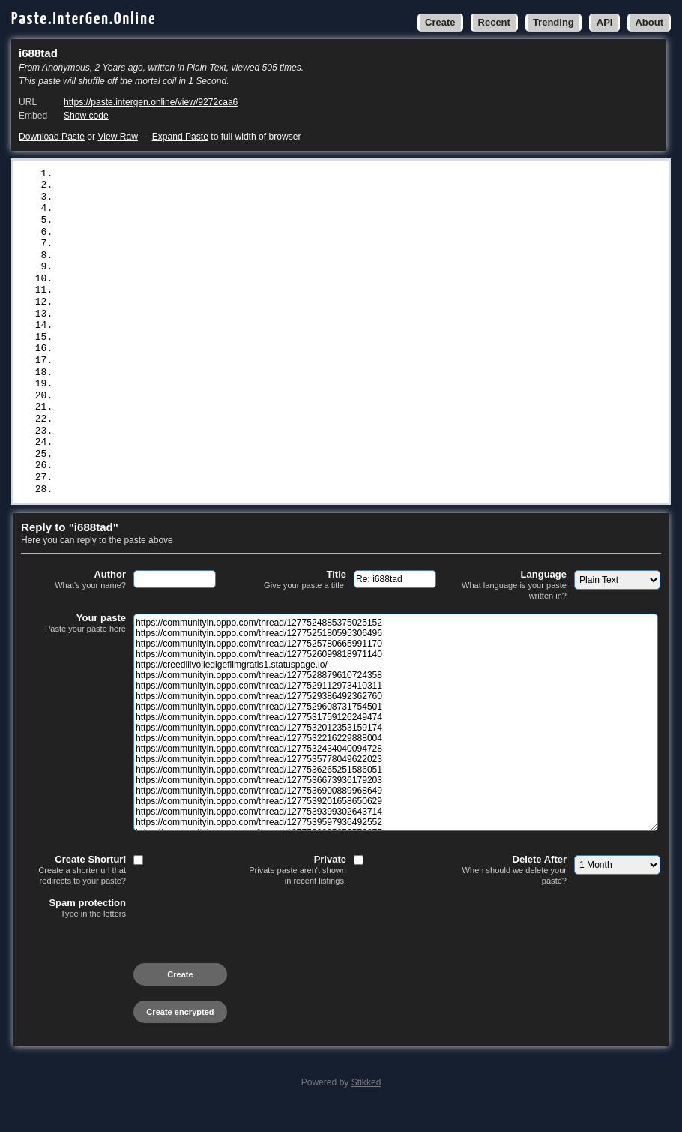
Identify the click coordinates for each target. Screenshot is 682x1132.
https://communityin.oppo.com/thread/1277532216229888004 (219, 310)
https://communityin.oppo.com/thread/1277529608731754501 (219, 273)
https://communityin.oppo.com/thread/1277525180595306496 (219, 186)
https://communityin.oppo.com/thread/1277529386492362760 (219, 261)
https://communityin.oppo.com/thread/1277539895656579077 (219, 422)
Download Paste (52, 136)
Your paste (73, 644)
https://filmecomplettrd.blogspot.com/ (166, 448)
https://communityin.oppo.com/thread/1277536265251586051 (219, 348)
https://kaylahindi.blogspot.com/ (152, 497)
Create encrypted (180, 1032)
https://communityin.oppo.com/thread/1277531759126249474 (219, 286)
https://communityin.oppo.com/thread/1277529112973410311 (219, 248)
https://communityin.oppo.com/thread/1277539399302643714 (219, 397)
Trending (553, 22)
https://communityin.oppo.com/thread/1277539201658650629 (219, 385)
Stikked (366, 1103)
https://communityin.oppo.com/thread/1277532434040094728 (219, 323)
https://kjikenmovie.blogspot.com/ (154, 460)
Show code (86, 115)
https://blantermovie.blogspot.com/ (157, 472)
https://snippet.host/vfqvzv (137, 435)
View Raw (117, 136)
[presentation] (135, 970)
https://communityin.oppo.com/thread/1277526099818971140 (219, 211)
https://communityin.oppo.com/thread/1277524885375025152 (219, 174)
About (649, 22)
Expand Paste (180, 136)
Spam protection (73, 929)
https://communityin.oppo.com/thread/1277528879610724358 (219, 236)
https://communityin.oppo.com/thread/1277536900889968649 (219, 373)
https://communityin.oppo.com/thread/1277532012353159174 (219, 298)
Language (514, 606)
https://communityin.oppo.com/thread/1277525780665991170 (219, 199)
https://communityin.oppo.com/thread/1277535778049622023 (219, 335)
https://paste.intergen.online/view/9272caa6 (151, 102)
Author (73, 601)
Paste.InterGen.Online (84, 19)
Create (440, 22)
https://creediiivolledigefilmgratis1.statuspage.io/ (207, 223)
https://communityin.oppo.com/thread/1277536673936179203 (219, 360)
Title (293, 601)
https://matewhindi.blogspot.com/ (152, 484)
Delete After (514, 891)
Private (293, 891)
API (605, 22)
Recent (494, 22)
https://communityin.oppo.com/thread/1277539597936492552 (219, 410)
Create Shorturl (73, 891)
